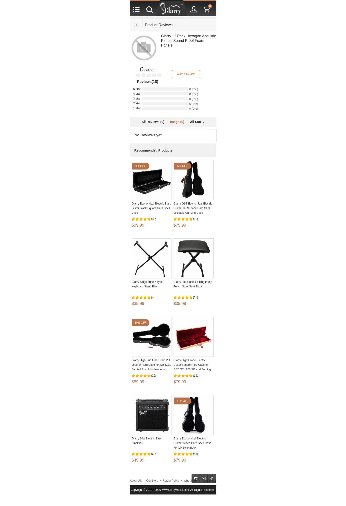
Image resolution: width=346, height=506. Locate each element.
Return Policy (171, 480)
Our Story (152, 480)
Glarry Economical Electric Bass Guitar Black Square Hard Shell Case (151, 208)
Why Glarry (191, 480)
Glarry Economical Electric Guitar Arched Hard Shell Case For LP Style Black (192, 443)
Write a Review (186, 74)
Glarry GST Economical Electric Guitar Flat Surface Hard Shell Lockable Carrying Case (193, 208)
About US (136, 480)
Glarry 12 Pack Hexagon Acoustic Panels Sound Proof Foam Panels (188, 40)
